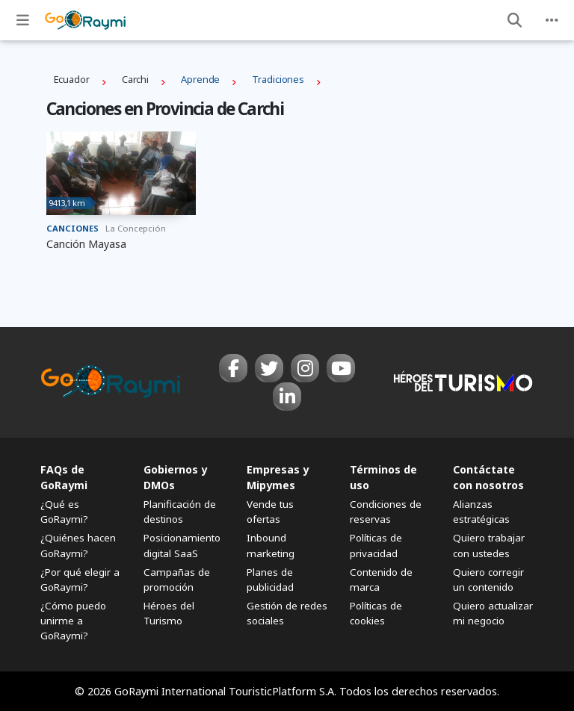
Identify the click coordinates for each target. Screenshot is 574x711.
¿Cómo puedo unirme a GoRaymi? (73, 620)
